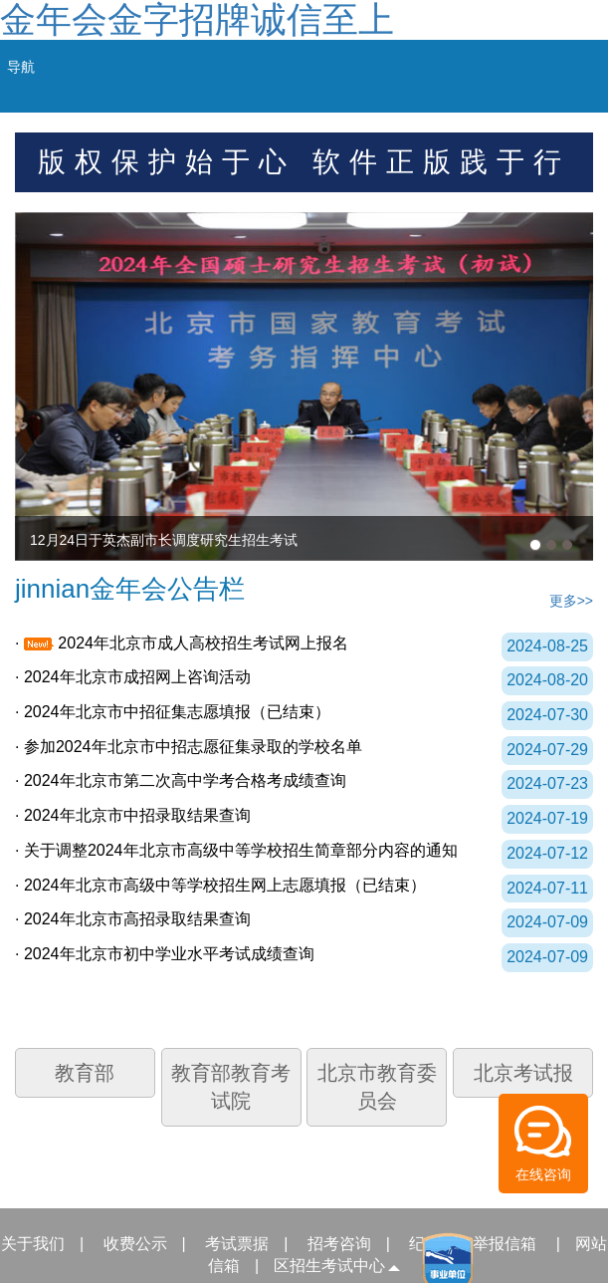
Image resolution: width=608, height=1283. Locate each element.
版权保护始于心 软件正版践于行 (304, 161)
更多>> (571, 601)
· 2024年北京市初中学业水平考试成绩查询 (164, 953)
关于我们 (33, 1243)
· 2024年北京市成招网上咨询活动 (133, 676)
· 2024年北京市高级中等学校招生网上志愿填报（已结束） (220, 885)
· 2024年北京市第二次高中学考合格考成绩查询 (180, 780)
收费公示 (135, 1243)
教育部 (84, 1073)
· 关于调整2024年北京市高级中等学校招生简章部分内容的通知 (236, 850)
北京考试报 (523, 1073)
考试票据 (237, 1243)
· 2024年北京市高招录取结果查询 (133, 918)
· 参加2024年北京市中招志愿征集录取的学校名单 (188, 746)
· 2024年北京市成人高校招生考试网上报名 (181, 643)
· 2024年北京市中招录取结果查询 (133, 815)
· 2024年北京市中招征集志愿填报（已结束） (172, 711)
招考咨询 (339, 1243)
